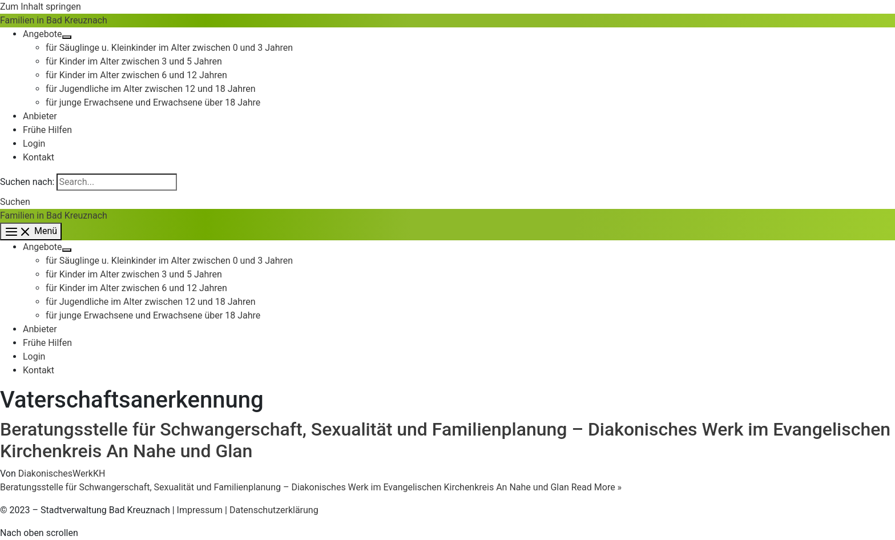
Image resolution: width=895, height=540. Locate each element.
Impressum (200, 510)
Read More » (311, 487)
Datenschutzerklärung (274, 510)
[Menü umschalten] (66, 37)
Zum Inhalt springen (40, 6)
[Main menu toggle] (31, 231)
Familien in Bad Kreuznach (53, 20)
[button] (15, 201)
